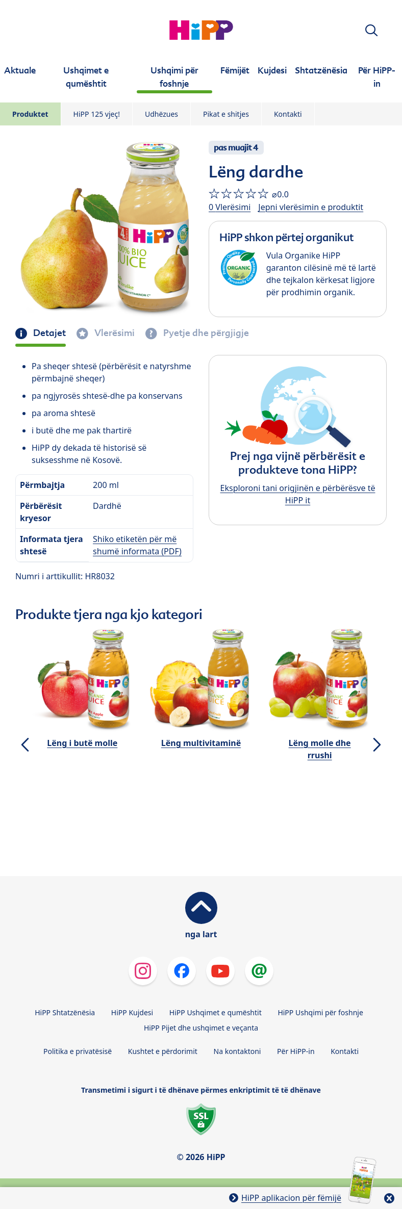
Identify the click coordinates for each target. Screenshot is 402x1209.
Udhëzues (161, 114)
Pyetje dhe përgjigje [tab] (205, 333)
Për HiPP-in (296, 1051)
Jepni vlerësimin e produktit (310, 207)
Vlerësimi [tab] (113, 333)
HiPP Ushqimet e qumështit (215, 1012)
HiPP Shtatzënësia (65, 1012)
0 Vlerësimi (229, 207)
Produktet (30, 114)
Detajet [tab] (48, 333)
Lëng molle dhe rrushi (320, 749)
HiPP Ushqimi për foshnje (320, 1012)
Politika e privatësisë (77, 1051)
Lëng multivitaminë (201, 743)
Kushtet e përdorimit (162, 1051)
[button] (371, 30)
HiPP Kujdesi (132, 1012)
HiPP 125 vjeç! (96, 114)
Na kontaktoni (237, 1051)
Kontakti (288, 114)
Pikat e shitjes (226, 114)
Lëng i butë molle (82, 743)
